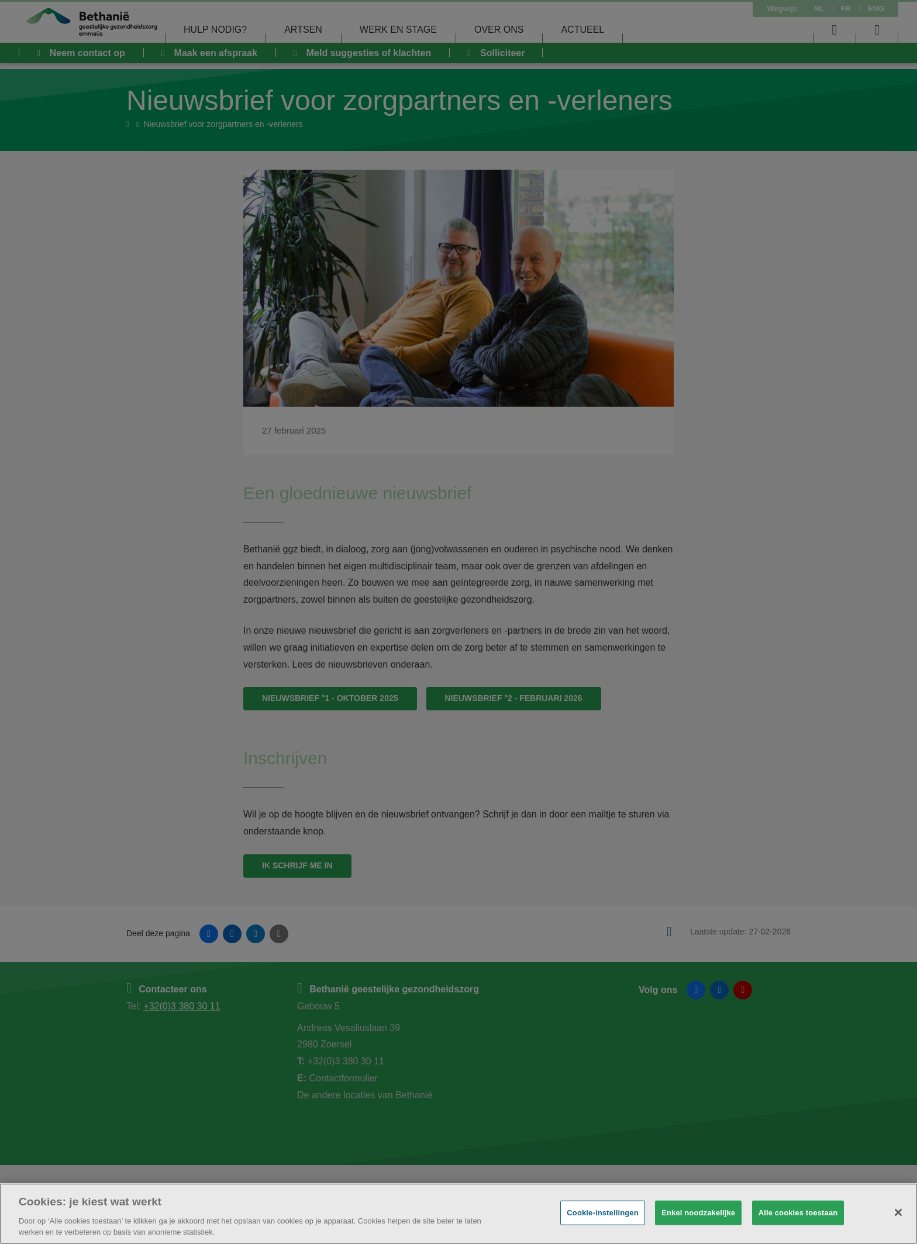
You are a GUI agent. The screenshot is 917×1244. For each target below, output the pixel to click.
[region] (458, 1213)
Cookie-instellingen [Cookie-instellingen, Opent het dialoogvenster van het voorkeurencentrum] (602, 1212)
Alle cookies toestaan (798, 1212)
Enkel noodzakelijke (698, 1212)
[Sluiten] (898, 1212)
